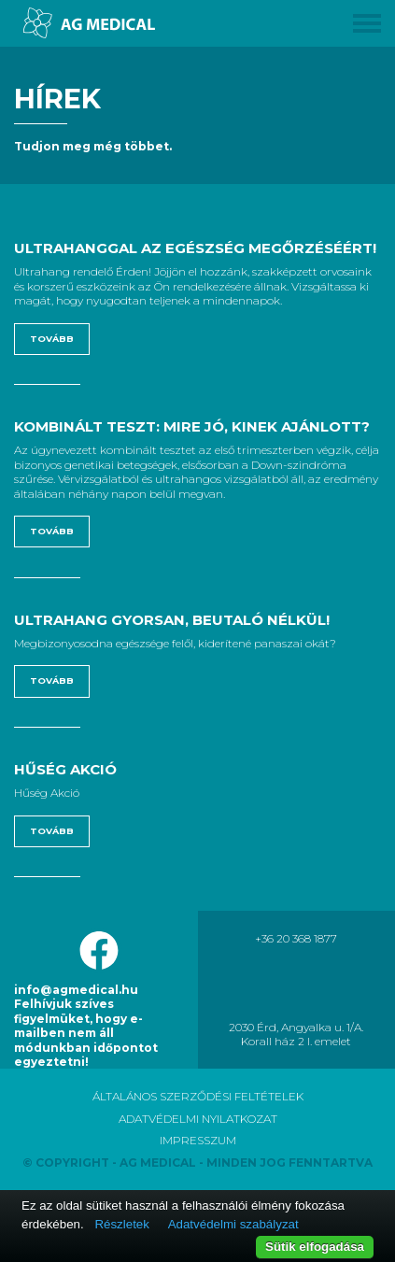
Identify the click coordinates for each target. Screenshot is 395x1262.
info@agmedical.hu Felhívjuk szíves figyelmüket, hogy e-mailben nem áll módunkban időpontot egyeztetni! (86, 1026)
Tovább (52, 338)
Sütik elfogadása (314, 1247)
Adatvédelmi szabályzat (233, 1224)
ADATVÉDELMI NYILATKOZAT (198, 1119)
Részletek (121, 1224)
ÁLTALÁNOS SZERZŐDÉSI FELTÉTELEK (197, 1096)
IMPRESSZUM (198, 1140)
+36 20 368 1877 (296, 938)
